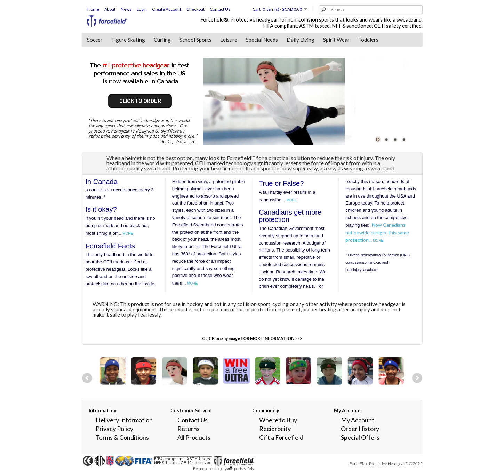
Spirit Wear (336, 40)
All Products (193, 437)
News (126, 9)
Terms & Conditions (122, 437)
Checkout (195, 9)
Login (142, 9)
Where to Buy (278, 420)
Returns (188, 428)
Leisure (228, 40)
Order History (360, 428)
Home (93, 9)
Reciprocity (275, 428)
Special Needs (262, 40)
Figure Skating (128, 40)
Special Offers (360, 437)
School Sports (195, 40)
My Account (357, 420)
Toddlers (368, 40)
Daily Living (300, 40)
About (109, 9)
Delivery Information (124, 420)
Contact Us (220, 9)
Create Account (166, 9)
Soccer (95, 40)
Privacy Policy (114, 428)
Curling (162, 40)
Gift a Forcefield (281, 437)
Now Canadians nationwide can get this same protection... (377, 232)
